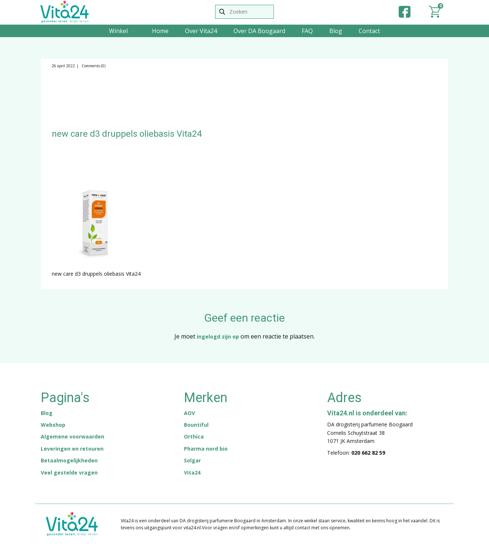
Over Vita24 (201, 31)
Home (160, 31)
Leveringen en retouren (72, 448)
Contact (369, 31)
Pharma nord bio (206, 448)
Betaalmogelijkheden (69, 460)
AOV (189, 412)
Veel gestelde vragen (69, 472)
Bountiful (196, 424)
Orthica (194, 436)
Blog (335, 31)
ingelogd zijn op (218, 336)
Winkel (118, 31)
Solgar (192, 460)
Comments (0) (92, 65)
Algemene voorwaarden (72, 436)
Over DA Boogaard (259, 31)
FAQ (307, 31)
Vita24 (192, 472)
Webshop (53, 424)
